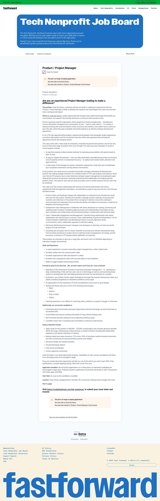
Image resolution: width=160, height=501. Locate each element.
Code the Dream (56, 116)
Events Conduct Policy (53, 453)
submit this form (63, 41)
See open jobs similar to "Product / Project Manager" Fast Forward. (69, 84)
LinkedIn (111, 448)
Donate (131, 465)
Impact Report (10, 456)
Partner (154, 8)
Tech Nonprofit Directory (15, 453)
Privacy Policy (49, 456)
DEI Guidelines (49, 450)
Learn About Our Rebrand (146, 2)
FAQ (4, 461)
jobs (30, 54)
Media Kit (7, 458)
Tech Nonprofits (107, 8)
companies (44, 54)
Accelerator (120, 8)
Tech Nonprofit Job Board (15, 450)
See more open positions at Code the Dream (63, 417)
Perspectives (143, 8)
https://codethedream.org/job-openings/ (65, 389)
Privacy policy (74, 439)
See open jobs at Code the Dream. (58, 81)
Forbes (110, 450)
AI (128, 8)
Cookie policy (83, 439)
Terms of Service (50, 458)
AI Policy (46, 448)
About (96, 8)
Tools (134, 8)
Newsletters (8, 448)
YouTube (110, 453)
